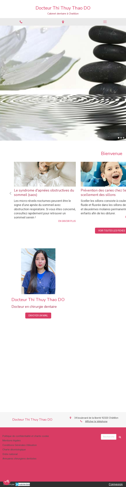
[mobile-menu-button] (105, 22)
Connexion (116, 484)
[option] (63, 83)
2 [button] (121, 138)
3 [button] (123, 138)
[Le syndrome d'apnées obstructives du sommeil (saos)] (45, 174)
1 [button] (118, 138)
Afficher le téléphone (96, 421)
